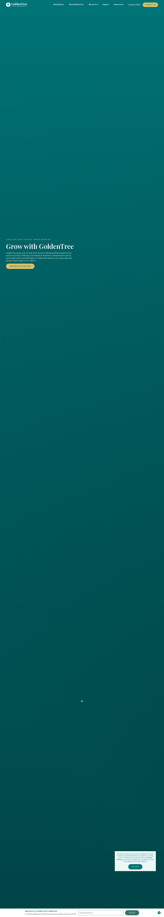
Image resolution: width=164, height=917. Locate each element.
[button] (93, 4)
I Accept (135, 867)
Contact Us (150, 5)
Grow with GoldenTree (20, 266)
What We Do (58, 4)
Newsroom (118, 4)
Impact (106, 4)
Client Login (134, 5)
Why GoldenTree (76, 4)
